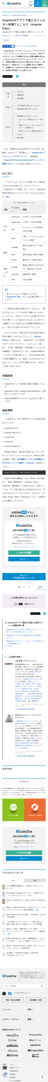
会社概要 (12, 1077)
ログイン (23, 559)
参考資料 (20, 138)
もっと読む (9, 646)
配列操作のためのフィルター (27, 116)
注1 (7, 197)
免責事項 (12, 1074)
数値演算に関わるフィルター (27, 109)
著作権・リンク (14, 1068)
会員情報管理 (14, 1071)
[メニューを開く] (3, 3)
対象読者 (20, 95)
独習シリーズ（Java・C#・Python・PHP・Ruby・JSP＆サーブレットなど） (29, 684)
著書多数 (34, 701)
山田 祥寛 (22, 35)
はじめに (20, 92)
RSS (16, 743)
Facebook (24, 748)
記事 (33, 740)
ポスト (7, 76)
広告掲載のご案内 (35, 1000)
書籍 (31, 1019)
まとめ (19, 134)
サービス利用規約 (15, 1081)
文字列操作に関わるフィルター (28, 105)
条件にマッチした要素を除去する (31, 131)
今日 (13, 880)
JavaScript (6, 40)
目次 (32, 85)
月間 (34, 880)
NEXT (41, 587)
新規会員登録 (23, 552)
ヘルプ (12, 1064)
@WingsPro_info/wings (23, 745)
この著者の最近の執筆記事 (25, 709)
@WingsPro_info (27, 743)
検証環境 (20, 98)
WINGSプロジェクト (30, 679)
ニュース (7, 1010)
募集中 (19, 738)
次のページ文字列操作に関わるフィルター (24, 576)
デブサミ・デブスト (10, 1021)
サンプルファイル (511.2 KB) (25, 46)
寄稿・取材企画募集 (13, 1000)
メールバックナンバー (24, 547)
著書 (28, 740)
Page (8, 107)
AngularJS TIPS (14, 297)
